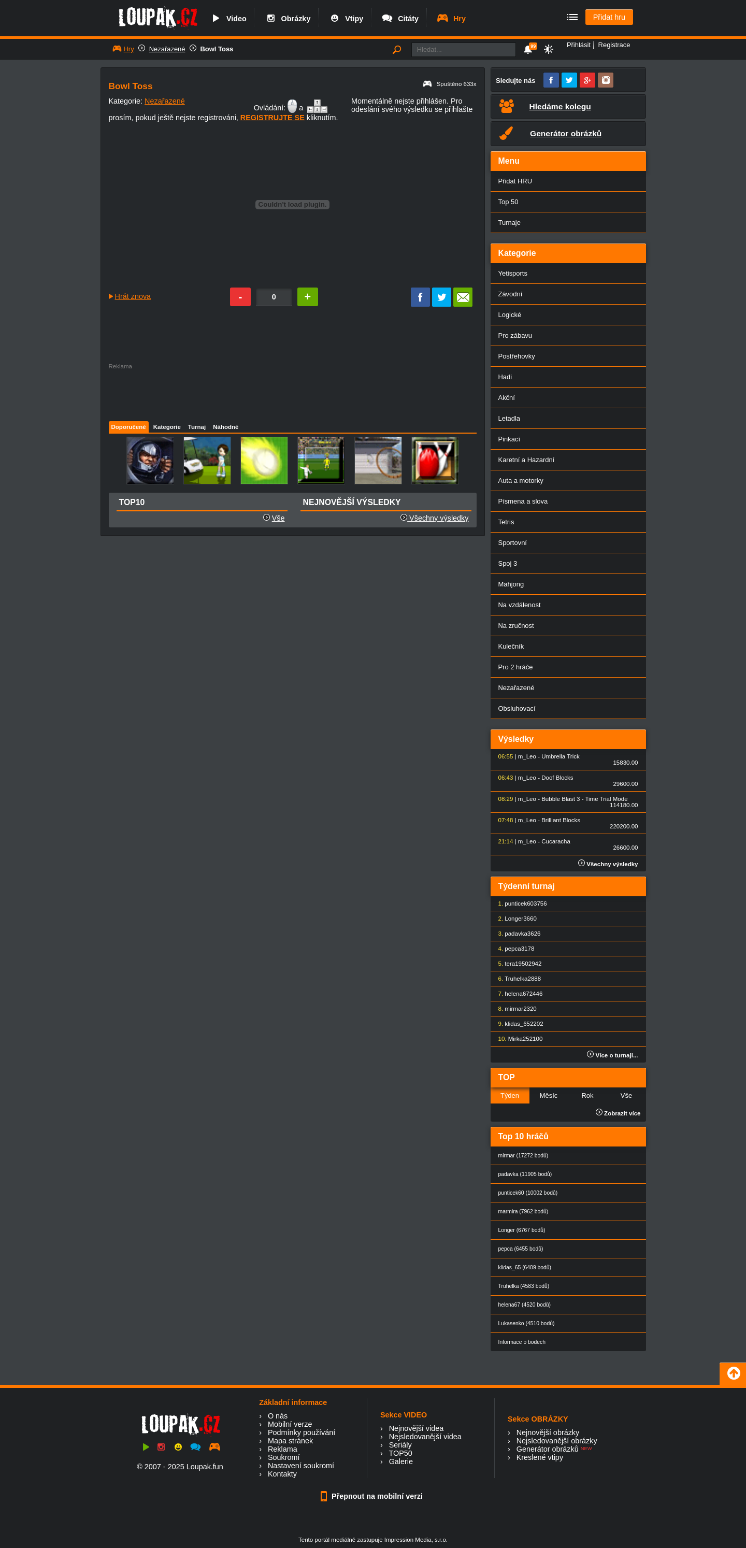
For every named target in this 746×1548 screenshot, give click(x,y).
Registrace (614, 45)
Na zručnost (516, 625)
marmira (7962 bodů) (523, 1211)
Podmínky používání (301, 1432)
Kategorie (167, 427)
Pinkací (509, 439)
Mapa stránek (290, 1441)
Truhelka (516, 979)
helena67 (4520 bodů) (524, 1305)
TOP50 (400, 1453)
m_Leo (527, 756)
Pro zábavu (515, 335)
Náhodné (225, 427)
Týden (509, 1095)
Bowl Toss (217, 49)
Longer (514, 918)
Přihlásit (579, 45)
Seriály (400, 1445)
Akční (506, 398)
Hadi (505, 377)
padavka (516, 933)
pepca (513, 948)
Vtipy (345, 19)
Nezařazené (167, 49)
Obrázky (287, 19)
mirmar (514, 1009)
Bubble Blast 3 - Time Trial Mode (584, 799)
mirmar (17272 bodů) (523, 1155)
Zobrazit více (618, 1113)
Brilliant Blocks (560, 820)
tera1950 (516, 964)
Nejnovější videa (416, 1428)
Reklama (282, 1449)
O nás (278, 1416)
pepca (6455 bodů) (520, 1249)
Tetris (506, 522)
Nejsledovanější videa (425, 1436)
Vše (278, 518)
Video (228, 19)
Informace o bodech (522, 1342)
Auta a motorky (520, 480)
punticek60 (519, 903)
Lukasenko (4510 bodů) (526, 1323)
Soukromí (284, 1457)
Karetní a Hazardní (526, 460)
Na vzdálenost (519, 605)
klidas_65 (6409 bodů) (525, 1267)
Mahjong (511, 584)
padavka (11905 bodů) (525, 1174)
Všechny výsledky (434, 518)
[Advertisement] (292, 392)
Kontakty (282, 1474)
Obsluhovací (517, 708)
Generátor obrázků (548, 1449)
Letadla (509, 418)
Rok (587, 1095)
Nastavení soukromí (301, 1465)
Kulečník (511, 646)
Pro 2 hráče (515, 667)
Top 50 (508, 202)
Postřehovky (516, 356)
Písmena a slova (523, 501)
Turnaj (197, 427)
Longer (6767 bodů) (522, 1230)
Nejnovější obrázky (548, 1432)
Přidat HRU (515, 181)
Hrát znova (133, 296)
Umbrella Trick (560, 756)
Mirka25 (518, 1039)
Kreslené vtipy (540, 1457)
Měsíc (549, 1095)
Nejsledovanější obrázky (557, 1441)
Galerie (401, 1461)
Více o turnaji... (612, 1055)
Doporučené (128, 427)
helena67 (517, 994)
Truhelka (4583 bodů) (524, 1286)
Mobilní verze (290, 1424)
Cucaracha (555, 841)
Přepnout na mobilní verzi (373, 1496)
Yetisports (512, 273)
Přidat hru (609, 17)
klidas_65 (517, 1024)
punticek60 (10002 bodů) (528, 1193)
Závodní (510, 294)
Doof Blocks (557, 778)
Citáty (400, 19)
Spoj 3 (508, 563)
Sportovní (512, 543)
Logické (510, 315)
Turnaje (509, 222)
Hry (451, 19)
